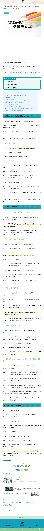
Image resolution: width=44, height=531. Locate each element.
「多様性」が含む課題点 (10, 99)
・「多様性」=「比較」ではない (13, 106)
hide (22, 92)
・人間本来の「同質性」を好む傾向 (14, 102)
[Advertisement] (22, 46)
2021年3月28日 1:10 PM (7, 505)
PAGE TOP (22, 517)
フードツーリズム (36, 525)
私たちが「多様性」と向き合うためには (13, 110)
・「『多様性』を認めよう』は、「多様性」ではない (18, 101)
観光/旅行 (22, 525)
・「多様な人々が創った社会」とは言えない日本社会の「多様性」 (21, 108)
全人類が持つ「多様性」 (11, 97)
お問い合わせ (11, 527)
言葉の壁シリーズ (7, 460)
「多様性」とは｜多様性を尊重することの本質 (15, 95)
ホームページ (7, 525)
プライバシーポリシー (32, 527)
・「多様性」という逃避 (11, 104)
